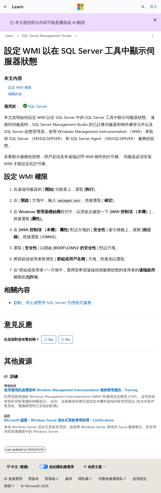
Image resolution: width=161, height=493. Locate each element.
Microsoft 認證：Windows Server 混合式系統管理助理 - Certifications (59, 420)
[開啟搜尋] (143, 6)
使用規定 (140, 478)
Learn (9, 35)
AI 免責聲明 (13, 478)
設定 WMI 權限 (20, 87)
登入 (153, 6)
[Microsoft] (80, 7)
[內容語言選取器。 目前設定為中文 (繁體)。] (18, 467)
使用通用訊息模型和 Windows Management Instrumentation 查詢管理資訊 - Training (70, 390)
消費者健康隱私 (110, 478)
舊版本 (33, 478)
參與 (68, 478)
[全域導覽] (5, 6)
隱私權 (83, 478)
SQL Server (37, 106)
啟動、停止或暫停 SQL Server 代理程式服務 (52, 302)
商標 (7, 485)
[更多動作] (152, 36)
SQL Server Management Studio (46, 35)
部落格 (50, 478)
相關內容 (15, 93)
